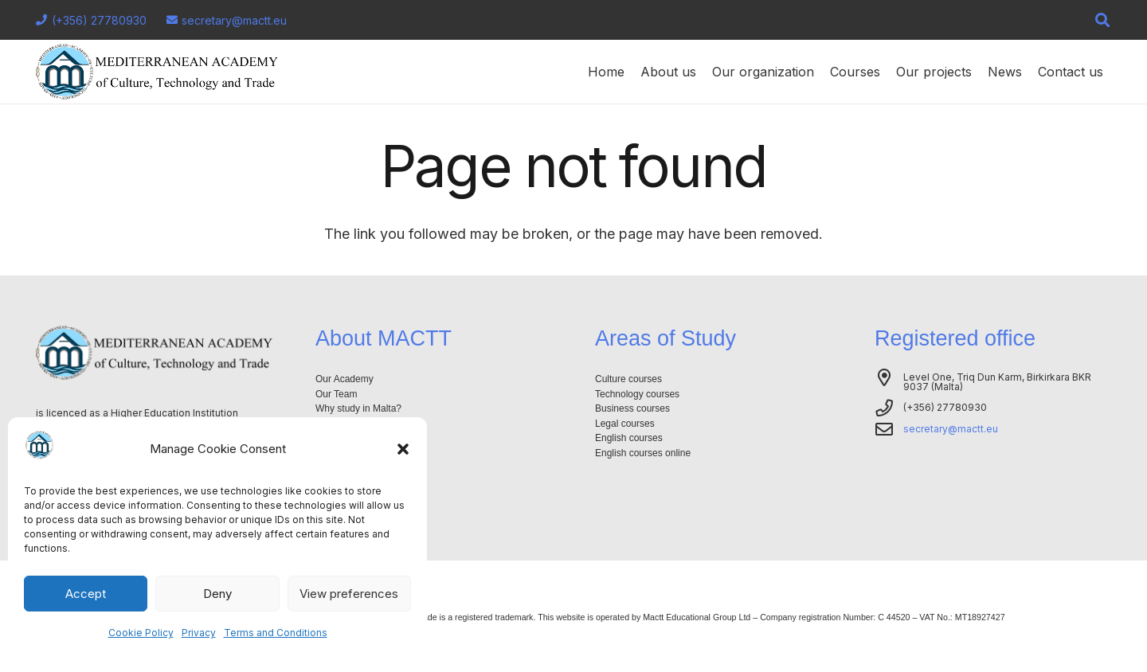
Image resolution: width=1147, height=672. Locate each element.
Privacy (199, 633)
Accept (85, 593)
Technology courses (637, 394)
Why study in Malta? (358, 408)
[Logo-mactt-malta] (157, 72)
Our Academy (344, 379)
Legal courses (625, 423)
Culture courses (628, 379)
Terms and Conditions (275, 633)
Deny (217, 593)
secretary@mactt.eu (950, 429)
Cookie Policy (141, 633)
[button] (403, 449)
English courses (629, 437)
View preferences (348, 593)
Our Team (336, 394)
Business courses (632, 408)
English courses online (643, 453)
